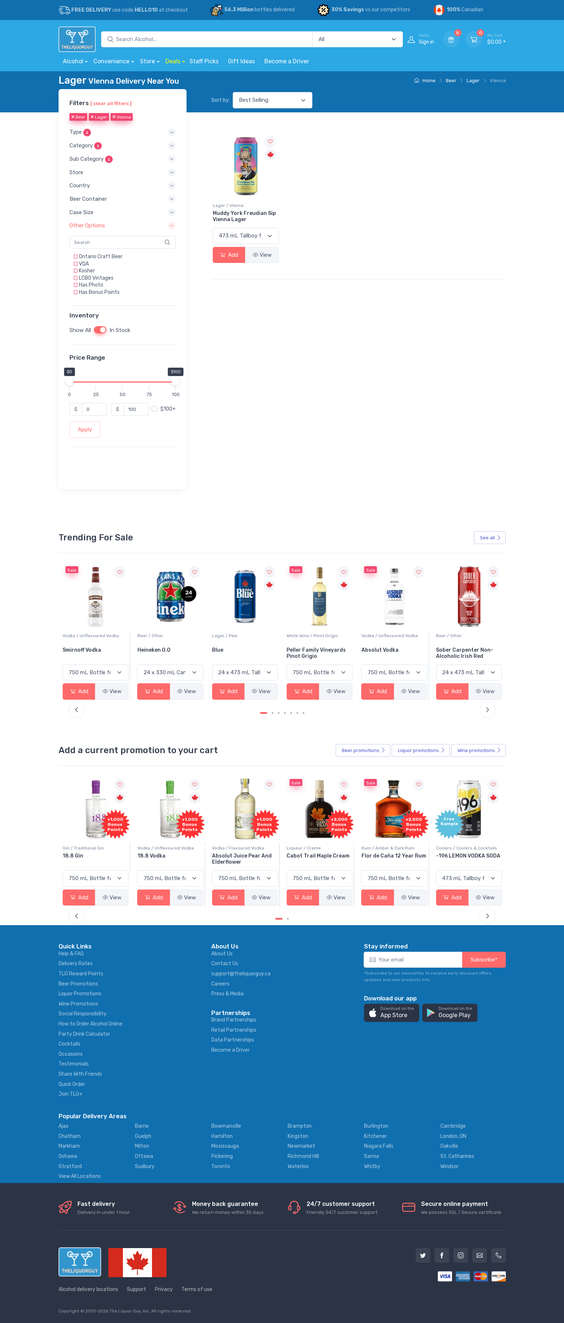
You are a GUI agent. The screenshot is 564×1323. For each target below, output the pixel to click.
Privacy (164, 1289)
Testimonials (74, 1064)
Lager (473, 80)
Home (425, 80)
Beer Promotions (78, 984)
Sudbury (145, 1166)
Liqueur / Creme (378, 848)
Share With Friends (80, 1074)
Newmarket (301, 1146)
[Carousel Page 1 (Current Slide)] (263, 713)
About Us (222, 954)
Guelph (143, 1136)
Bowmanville (226, 1126)
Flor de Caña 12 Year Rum (468, 856)
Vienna (121, 117)
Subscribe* (484, 959)
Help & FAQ (71, 954)
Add (229, 255)
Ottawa (144, 1156)
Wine (479, 750)
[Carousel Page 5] (291, 713)
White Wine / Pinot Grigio (387, 635)
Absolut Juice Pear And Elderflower (316, 859)
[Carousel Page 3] (279, 713)
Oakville (449, 1146)
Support (136, 1289)
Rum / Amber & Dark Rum (462, 848)
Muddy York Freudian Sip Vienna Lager (244, 216)
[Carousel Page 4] (285, 713)
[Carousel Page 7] (303, 713)
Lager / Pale (299, 635)
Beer (451, 80)
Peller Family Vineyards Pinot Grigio (391, 653)
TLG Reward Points (81, 974)
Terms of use (196, 1289)
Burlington (376, 1126)
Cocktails (69, 1044)
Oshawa (68, 1156)
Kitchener (375, 1136)
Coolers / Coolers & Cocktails (93, 848)
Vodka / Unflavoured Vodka (165, 635)
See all (490, 537)
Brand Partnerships (233, 1020)
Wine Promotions (78, 1004)
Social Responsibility (83, 1014)
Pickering (222, 1156)
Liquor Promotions (80, 994)
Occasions (71, 1054)
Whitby (372, 1166)
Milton (142, 1146)
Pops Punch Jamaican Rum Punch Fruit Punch (92, 859)
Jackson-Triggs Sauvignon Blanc (84, 653)
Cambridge (453, 1126)
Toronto (220, 1166)
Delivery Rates (76, 963)
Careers (220, 984)
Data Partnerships (232, 1040)
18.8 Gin (147, 856)
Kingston (298, 1136)
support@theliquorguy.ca (241, 974)
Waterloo (298, 1166)
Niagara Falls (378, 1146)
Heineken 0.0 (228, 650)
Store (147, 61)
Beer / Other (225, 635)
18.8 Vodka (226, 856)
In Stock (119, 330)
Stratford (70, 1166)
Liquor (421, 750)
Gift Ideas (241, 61)
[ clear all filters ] (111, 103)
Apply (85, 430)
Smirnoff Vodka (156, 650)
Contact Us (224, 963)
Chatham (70, 1136)
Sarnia (371, 1156)
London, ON (453, 1136)
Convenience (111, 61)
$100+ (168, 409)
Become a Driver (286, 61)
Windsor (449, 1166)
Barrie (142, 1126)
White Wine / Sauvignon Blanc (93, 635)
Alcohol (73, 61)
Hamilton (222, 1136)
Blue (292, 650)
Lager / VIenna (228, 205)
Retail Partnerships (233, 1030)
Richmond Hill (303, 1156)
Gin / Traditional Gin (158, 848)
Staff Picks (204, 61)
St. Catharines (457, 1156)
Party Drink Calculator (84, 1034)
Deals (172, 61)
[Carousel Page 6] (297, 713)
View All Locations (80, 1176)
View (262, 255)
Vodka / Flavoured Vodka (313, 848)
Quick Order (72, 1084)
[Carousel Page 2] (272, 713)
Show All (80, 330)
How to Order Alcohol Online (91, 1024)
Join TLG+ (71, 1094)
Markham (69, 1146)
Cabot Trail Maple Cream (392, 856)
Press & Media (227, 994)
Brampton (300, 1126)
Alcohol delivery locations (88, 1289)
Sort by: (220, 100)
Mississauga (225, 1146)
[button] (122, 132)
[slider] (69, 382)
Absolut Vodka (454, 650)
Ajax (64, 1126)
